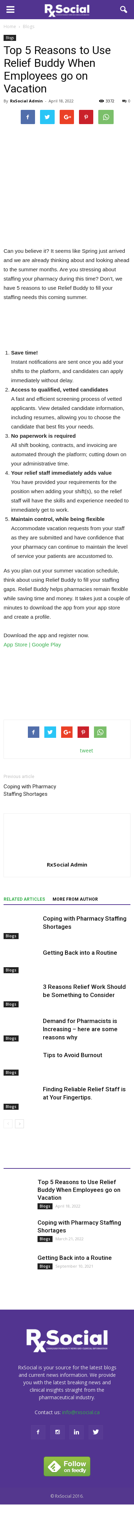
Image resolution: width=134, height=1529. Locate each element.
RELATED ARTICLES (24, 899)
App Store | (18, 644)
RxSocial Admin (26, 100)
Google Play (46, 644)
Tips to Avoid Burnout (72, 1055)
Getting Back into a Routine (80, 952)
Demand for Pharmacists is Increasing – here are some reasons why (80, 1029)
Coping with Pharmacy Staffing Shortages (30, 790)
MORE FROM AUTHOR (75, 899)
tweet (86, 750)
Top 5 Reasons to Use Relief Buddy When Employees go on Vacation (79, 1189)
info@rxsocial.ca (81, 1412)
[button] (124, 9)
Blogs (10, 37)
